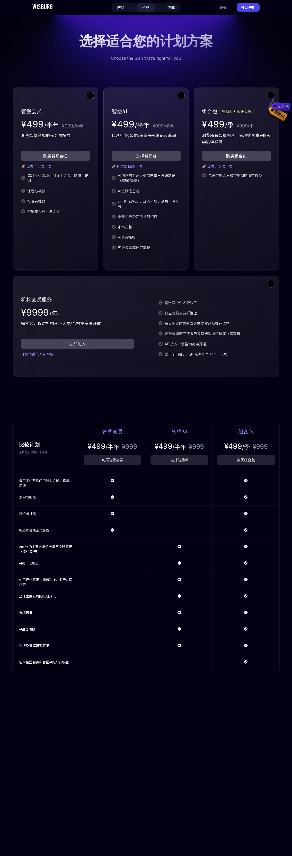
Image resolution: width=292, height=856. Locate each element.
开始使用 (248, 7)
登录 (223, 7)
